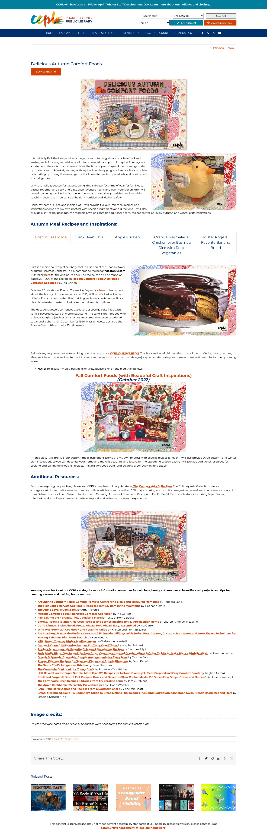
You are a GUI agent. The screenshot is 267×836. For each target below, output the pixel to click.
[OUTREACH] (147, 32)
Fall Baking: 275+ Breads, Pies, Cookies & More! (70, 617)
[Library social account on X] (208, 32)
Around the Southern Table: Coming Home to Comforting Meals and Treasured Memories (98, 601)
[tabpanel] (133, 300)
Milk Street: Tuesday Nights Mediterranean (67, 641)
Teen (77, 739)
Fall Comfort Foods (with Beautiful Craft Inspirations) (133, 375)
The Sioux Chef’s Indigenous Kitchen (63, 665)
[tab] (50, 237)
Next (231, 47)
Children (69, 739)
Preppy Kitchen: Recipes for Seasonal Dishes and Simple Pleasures (83, 661)
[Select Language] (149, 22)
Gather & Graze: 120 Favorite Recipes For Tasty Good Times (78, 645)
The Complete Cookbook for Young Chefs (66, 669)
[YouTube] (220, 32)
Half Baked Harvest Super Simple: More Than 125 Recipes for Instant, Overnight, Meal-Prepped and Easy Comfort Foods (119, 673)
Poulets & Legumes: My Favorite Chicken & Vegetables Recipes (81, 649)
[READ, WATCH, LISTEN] (73, 32)
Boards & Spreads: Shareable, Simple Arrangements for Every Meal (83, 657)
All (62, 739)
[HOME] (50, 32)
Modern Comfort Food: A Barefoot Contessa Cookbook (75, 613)
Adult (57, 739)
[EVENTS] (128, 32)
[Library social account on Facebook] (202, 32)
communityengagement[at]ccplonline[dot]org (133, 827)
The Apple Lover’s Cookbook (57, 609)
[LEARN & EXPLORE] (105, 32)
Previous (218, 47)
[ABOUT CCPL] (188, 32)
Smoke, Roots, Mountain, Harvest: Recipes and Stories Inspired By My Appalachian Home (98, 621)
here (47, 275)
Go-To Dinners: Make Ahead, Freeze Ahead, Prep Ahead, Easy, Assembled (87, 625)
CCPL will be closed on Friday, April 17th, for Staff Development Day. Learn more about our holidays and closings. (133, 4)
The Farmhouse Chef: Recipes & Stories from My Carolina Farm (80, 681)
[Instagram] (214, 32)
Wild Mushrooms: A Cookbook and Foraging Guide (73, 629)
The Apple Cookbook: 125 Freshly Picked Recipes (71, 685)
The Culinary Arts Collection (152, 486)
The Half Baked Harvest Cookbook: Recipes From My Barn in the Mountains (89, 605)
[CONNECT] (167, 32)
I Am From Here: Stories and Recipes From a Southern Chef (78, 689)
